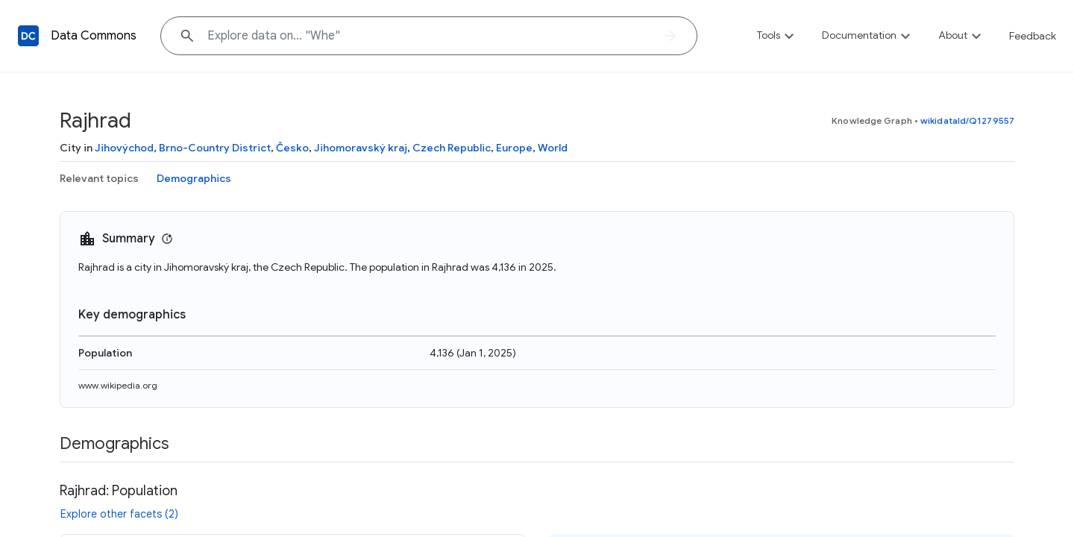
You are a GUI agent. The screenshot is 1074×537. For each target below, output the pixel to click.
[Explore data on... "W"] (428, 35)
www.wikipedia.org (117, 385)
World (553, 147)
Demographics (194, 178)
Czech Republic (451, 147)
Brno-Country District (215, 147)
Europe (514, 147)
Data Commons (93, 35)
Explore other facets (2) (119, 514)
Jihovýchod (124, 147)
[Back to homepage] (28, 35)
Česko (292, 147)
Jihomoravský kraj (360, 147)
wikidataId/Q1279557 (967, 120)
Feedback (1032, 36)
